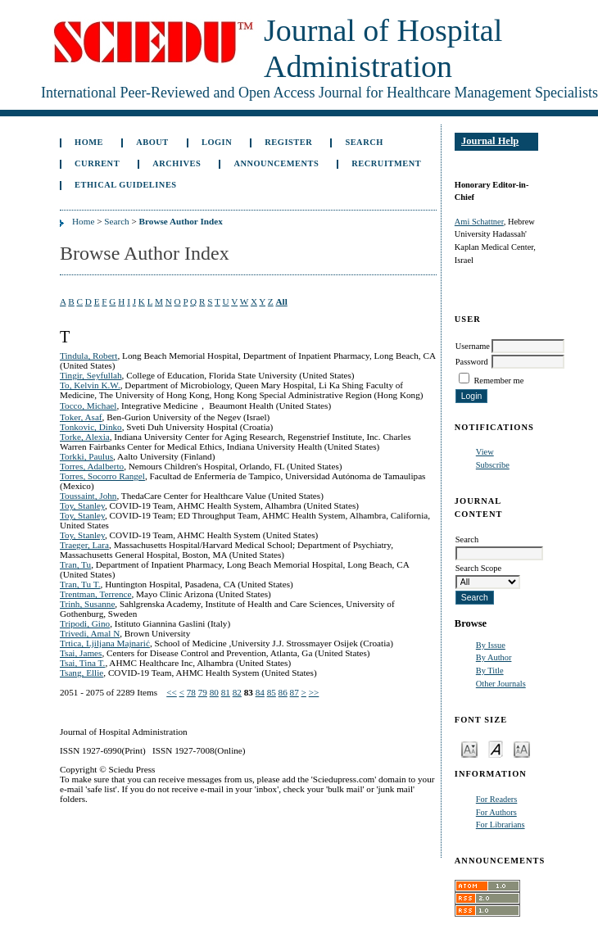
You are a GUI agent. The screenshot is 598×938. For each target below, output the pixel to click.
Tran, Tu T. (80, 584)
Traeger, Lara (84, 545)
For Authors (496, 812)
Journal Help (490, 141)
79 (202, 692)
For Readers (497, 799)
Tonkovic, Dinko (91, 427)
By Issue (490, 645)
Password (471, 361)
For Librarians (500, 824)
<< (171, 692)
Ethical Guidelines (126, 184)
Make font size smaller (469, 748)
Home (89, 142)
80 (214, 692)
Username (472, 346)
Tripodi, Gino (85, 623)
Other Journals (501, 683)
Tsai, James (81, 653)
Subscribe (493, 464)
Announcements (276, 163)
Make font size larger (522, 748)
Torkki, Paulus (86, 456)
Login (217, 142)
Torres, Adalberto (92, 466)
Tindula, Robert (88, 355)
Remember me (498, 380)
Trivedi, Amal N (90, 633)
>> (314, 692)
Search (364, 142)
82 (237, 692)
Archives (176, 163)
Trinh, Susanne (87, 604)
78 (191, 692)
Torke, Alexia (85, 437)
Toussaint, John (88, 496)
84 (260, 692)
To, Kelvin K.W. (90, 385)
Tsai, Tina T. (82, 663)
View (485, 451)
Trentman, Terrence (95, 594)
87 (294, 692)
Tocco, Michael (88, 405)
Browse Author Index (181, 221)
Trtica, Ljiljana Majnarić (105, 643)
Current (97, 163)
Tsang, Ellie (81, 672)
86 (283, 692)
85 (271, 692)
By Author (494, 657)
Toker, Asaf (81, 417)
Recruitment (386, 163)
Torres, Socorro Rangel (102, 476)
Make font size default (495, 748)
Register (288, 142)
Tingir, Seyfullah (91, 375)
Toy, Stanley (82, 505)
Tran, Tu (75, 564)
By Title (490, 670)
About (152, 142)
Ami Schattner (479, 221)
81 (225, 692)
